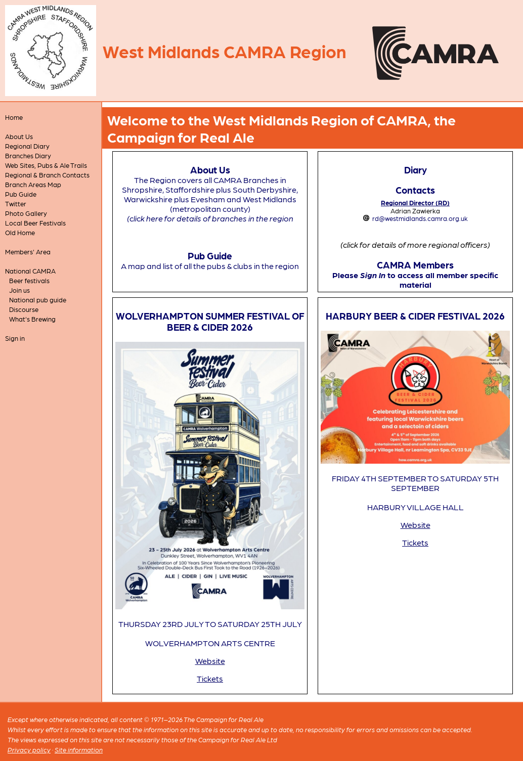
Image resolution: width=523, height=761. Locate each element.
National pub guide (37, 299)
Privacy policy (29, 749)
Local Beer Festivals (35, 223)
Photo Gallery (26, 213)
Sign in (15, 338)
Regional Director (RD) (415, 202)
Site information (79, 749)
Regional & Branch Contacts (47, 174)
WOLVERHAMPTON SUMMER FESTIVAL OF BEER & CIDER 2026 (210, 321)
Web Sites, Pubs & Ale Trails (46, 165)
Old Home (20, 232)
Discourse (23, 309)
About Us (19, 136)
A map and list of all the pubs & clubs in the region (210, 266)
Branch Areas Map (33, 184)
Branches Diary (28, 155)
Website (210, 660)
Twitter (15, 203)
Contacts (415, 189)
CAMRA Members (415, 264)
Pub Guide (20, 194)
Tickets (210, 678)
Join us (19, 290)
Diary (415, 169)
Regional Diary (27, 146)
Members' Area (28, 251)
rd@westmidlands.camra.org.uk (420, 218)
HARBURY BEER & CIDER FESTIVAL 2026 (415, 315)
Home (14, 117)
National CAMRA (30, 271)
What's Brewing (32, 319)
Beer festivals (29, 280)
